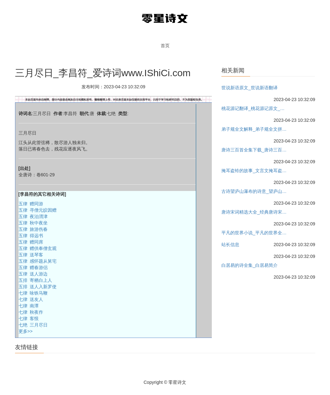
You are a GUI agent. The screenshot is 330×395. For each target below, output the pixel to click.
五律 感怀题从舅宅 (38, 261)
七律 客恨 (29, 318)
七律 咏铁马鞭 (33, 293)
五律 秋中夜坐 (33, 222)
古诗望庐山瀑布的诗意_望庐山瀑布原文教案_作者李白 (254, 191)
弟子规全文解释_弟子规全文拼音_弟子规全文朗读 (254, 129)
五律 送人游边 (33, 273)
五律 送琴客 (31, 254)
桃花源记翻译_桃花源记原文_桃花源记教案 (254, 108)
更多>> (26, 331)
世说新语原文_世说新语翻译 (249, 87)
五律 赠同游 (31, 203)
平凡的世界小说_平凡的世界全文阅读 (254, 232)
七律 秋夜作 (31, 312)
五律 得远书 (31, 235)
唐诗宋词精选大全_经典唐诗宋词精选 (254, 212)
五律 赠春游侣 (33, 267)
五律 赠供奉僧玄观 (38, 248)
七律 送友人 (31, 299)
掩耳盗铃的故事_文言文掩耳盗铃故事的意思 (254, 170)
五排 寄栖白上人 (35, 280)
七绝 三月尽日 (33, 324)
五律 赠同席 (31, 242)
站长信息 (230, 244)
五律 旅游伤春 (33, 229)
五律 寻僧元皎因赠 (38, 210)
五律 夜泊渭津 (33, 216)
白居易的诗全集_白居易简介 (249, 265)
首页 (165, 45)
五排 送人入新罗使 (38, 286)
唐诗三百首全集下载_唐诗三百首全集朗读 (254, 149)
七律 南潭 (29, 305)
